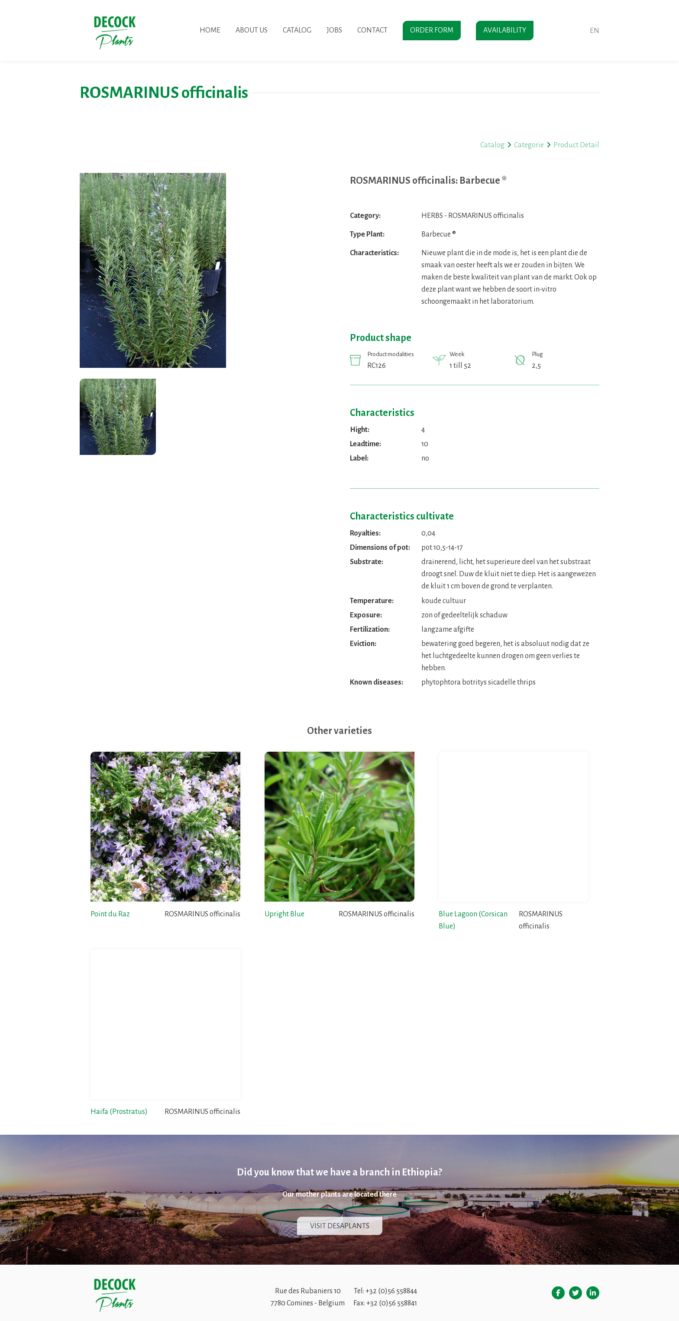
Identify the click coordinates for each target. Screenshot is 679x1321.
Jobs (334, 30)
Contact (372, 30)
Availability (504, 30)
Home (210, 30)
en (594, 31)
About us (252, 30)
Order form (431, 30)
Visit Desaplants (339, 1226)
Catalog (297, 30)
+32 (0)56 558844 (391, 1291)
